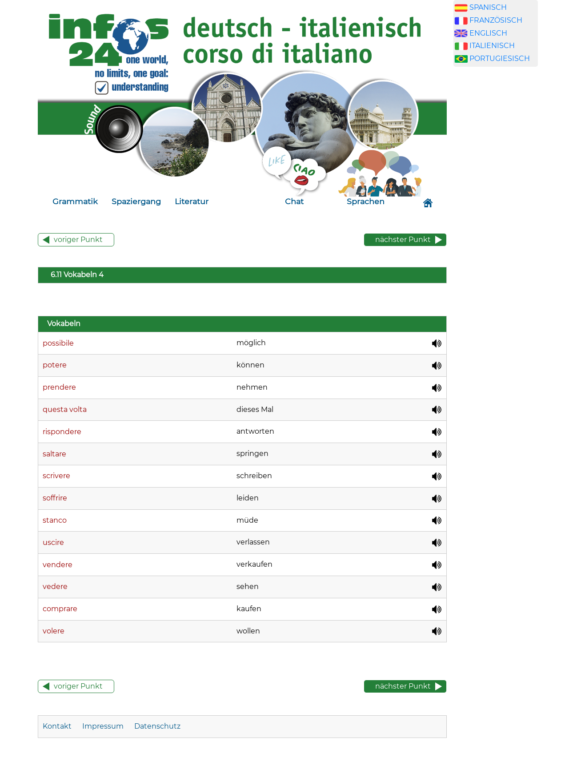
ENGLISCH (488, 33)
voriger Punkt (78, 239)
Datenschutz (157, 726)
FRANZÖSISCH (495, 20)
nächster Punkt (403, 239)
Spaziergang (136, 201)
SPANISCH (488, 7)
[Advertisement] (495, 226)
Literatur (191, 201)
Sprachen (366, 201)
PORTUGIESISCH (499, 58)
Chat (294, 201)
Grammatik (75, 201)
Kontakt (58, 726)
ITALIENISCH (492, 45)
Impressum (103, 726)
